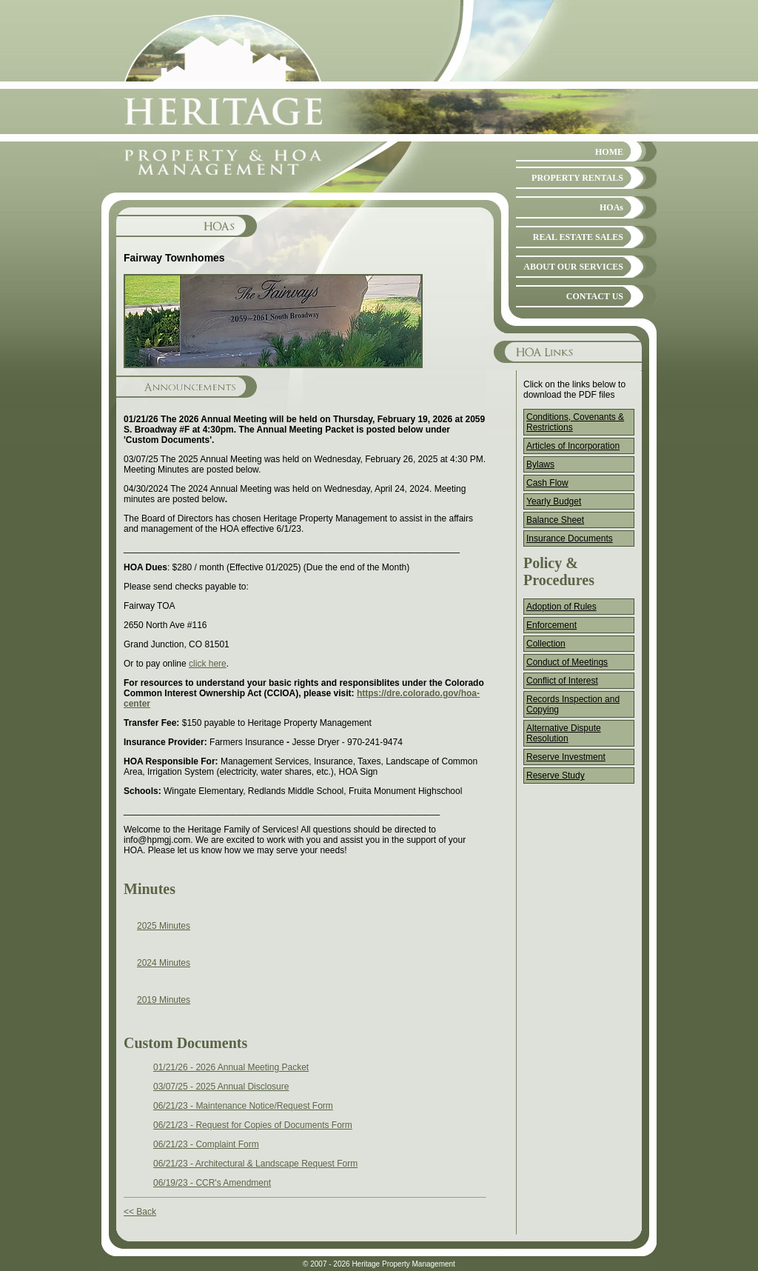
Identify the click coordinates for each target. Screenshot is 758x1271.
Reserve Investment (566, 757)
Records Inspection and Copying (573, 704)
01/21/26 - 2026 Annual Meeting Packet (231, 1067)
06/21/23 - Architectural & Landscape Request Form (255, 1163)
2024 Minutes (163, 963)
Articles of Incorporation (573, 446)
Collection (546, 643)
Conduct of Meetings (567, 662)
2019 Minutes (163, 1000)
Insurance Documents (569, 538)
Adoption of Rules (561, 606)
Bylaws (540, 464)
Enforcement (551, 625)
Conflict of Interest (562, 680)
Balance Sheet (555, 520)
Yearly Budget (553, 501)
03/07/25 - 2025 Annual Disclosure (221, 1086)
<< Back (140, 1212)
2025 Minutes (163, 926)
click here (208, 663)
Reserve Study (555, 775)
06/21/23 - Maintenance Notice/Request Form (243, 1106)
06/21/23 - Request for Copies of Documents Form (252, 1125)
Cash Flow (547, 483)
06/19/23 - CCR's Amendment (212, 1183)
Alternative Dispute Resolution (563, 733)
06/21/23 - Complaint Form (206, 1144)
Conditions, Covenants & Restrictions (575, 422)
